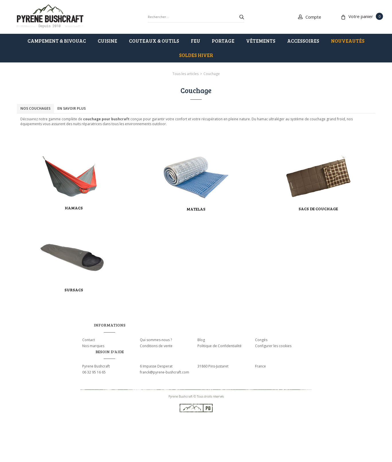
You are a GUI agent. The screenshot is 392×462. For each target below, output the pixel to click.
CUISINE (107, 41)
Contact (88, 339)
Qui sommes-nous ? (156, 339)
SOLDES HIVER (196, 55)
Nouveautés (347, 41)
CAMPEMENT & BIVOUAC (57, 41)
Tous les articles (186, 73)
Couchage (211, 73)
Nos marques (93, 345)
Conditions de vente (156, 345)
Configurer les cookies (273, 345)
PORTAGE (223, 41)
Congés (261, 339)
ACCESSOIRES (303, 41)
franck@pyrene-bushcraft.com (164, 372)
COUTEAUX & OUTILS (154, 41)
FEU (195, 41)
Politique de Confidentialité (219, 345)
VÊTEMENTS (260, 41)
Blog (201, 339)
